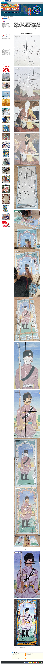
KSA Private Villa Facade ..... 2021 (6, 55)
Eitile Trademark (15, 654)
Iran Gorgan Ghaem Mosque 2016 (6, 49)
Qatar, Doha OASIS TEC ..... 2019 (6, 53)
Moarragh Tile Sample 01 (16, 658)
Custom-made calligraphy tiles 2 (29, 653)
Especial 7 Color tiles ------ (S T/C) (6, 24)
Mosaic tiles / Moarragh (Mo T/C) (6, 25)
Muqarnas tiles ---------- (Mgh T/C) (6, 26)
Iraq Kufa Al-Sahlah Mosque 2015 (6, 48)
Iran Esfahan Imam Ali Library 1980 (6, 39)
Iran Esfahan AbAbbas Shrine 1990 (6, 40)
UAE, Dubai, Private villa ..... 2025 (6, 63)
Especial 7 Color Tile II (28, 654)
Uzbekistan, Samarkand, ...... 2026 (6, 64)
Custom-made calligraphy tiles (16, 653)
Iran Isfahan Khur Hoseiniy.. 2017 (6, 51)
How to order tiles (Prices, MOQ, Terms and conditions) (8, 16)
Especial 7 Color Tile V (28, 655)
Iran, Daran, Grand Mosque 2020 (6, 54)
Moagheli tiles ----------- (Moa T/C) (6, 27)
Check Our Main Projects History (6, 38)
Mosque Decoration (27, 658)
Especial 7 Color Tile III (15, 655)
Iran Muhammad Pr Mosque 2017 (6, 50)
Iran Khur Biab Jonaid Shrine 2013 (6, 47)
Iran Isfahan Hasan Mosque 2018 (6, 52)
